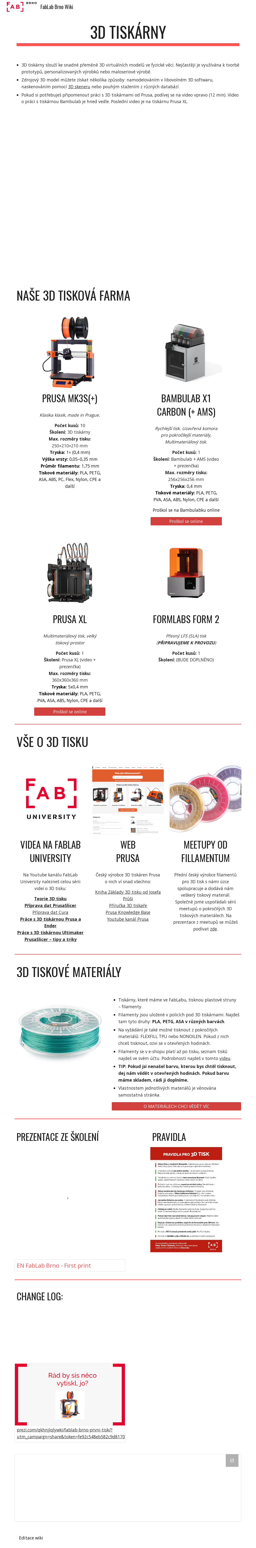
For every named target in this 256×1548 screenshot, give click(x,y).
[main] (128, 34)
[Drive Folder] (128, 1488)
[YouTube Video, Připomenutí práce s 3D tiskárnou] (70, 156)
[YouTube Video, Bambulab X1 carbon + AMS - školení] (186, 156)
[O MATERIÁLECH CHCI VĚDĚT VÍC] (176, 1106)
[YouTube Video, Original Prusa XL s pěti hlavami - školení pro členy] (70, 236)
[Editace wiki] (31, 1538)
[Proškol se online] (186, 521)
